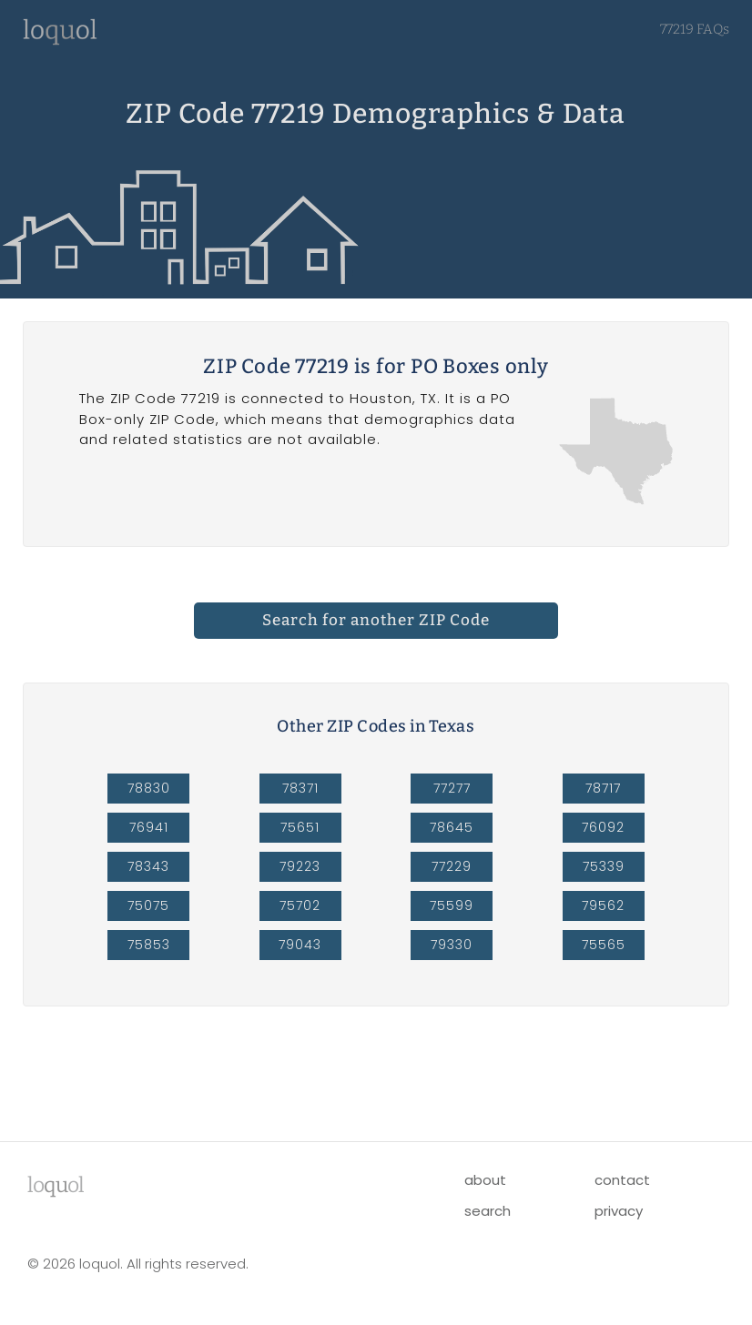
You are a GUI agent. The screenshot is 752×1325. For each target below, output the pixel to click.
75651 (300, 827)
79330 (452, 945)
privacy (618, 1210)
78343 (148, 866)
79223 (299, 866)
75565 (603, 945)
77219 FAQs (694, 29)
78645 (451, 827)
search (487, 1210)
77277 (452, 788)
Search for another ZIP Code (376, 620)
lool (55, 1185)
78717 (603, 788)
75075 (148, 905)
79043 (300, 945)
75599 (451, 905)
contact (622, 1179)
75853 (148, 945)
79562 (603, 905)
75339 (604, 866)
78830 (148, 788)
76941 (148, 827)
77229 (452, 866)
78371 (300, 788)
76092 (603, 827)
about (485, 1179)
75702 (299, 905)
